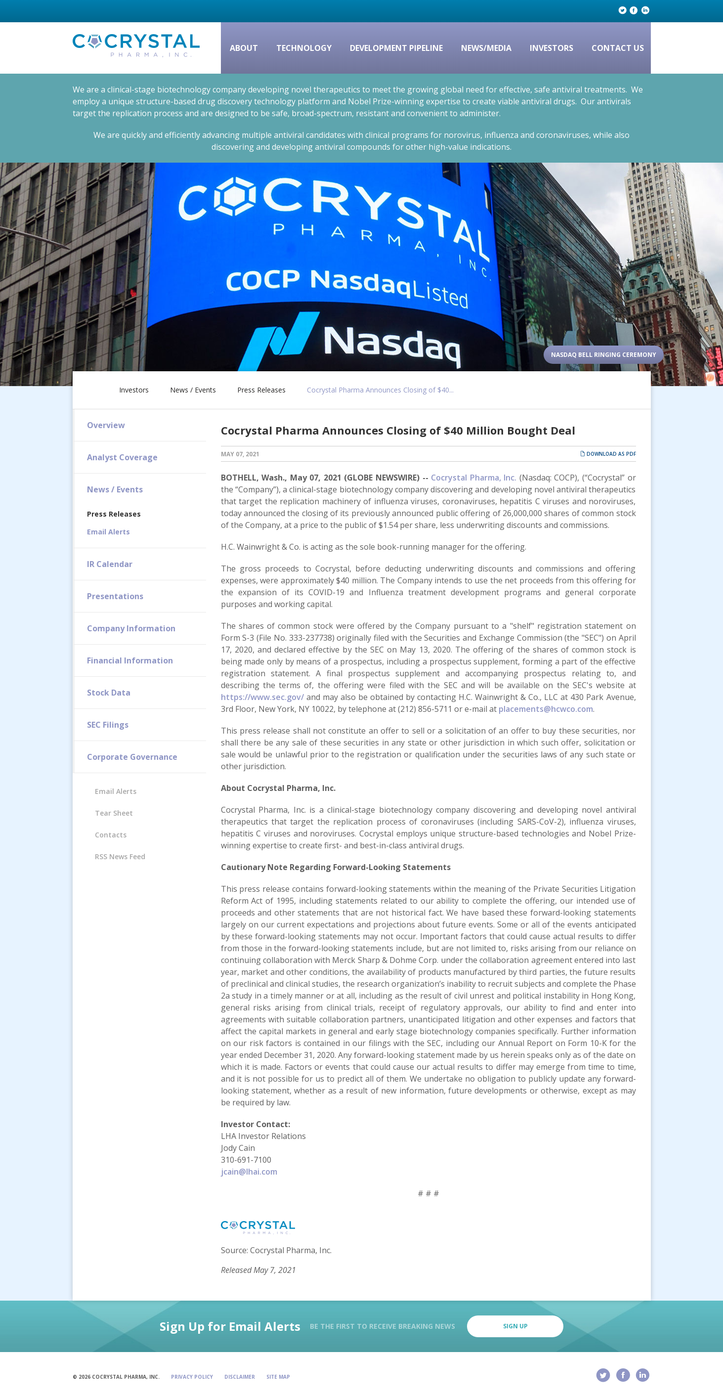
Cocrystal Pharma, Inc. (473, 477)
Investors (551, 48)
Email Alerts (108, 531)
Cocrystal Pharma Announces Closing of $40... (380, 390)
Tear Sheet (114, 813)
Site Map (278, 1376)
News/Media (486, 48)
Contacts (111, 834)
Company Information (131, 628)
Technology (304, 48)
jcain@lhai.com (249, 1171)
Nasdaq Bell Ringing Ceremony (603, 354)
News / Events (193, 390)
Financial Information (130, 660)
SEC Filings (107, 724)
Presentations (115, 596)
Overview (106, 425)
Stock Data (108, 692)
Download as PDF (608, 453)
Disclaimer (239, 1376)
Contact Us (618, 48)
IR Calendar (109, 564)
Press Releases (261, 390)
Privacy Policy (192, 1376)
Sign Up (515, 1326)
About (244, 48)
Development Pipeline (396, 48)
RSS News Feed (120, 856)
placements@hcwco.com (546, 708)
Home (93, 388)
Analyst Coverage (122, 457)
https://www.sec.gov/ (262, 697)
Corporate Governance (132, 756)
